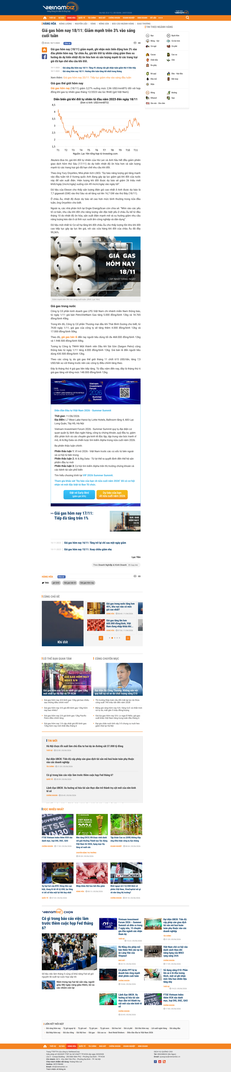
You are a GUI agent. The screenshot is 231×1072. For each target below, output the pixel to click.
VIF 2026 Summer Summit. (98, 475)
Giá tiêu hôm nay (142, 1028)
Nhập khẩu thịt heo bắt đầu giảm (90, 886)
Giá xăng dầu (175, 1028)
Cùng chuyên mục (107, 658)
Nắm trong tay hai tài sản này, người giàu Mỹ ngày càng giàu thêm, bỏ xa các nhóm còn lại (75, 984)
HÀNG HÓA (71, 18)
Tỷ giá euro (104, 1028)
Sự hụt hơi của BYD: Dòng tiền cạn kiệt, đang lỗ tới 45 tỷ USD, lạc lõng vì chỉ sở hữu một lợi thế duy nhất (57, 889)
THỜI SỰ (52, 18)
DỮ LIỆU (153, 18)
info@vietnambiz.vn (59, 1067)
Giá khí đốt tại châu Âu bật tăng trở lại (115, 605)
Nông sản (104, 23)
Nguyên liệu (81, 23)
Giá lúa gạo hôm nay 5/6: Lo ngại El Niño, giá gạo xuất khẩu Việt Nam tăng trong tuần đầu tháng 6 (117, 717)
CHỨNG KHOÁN (114, 18)
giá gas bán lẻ (69, 337)
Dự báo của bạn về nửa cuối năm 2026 (112, 494)
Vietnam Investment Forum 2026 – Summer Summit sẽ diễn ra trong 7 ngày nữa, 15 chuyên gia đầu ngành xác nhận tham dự (130, 927)
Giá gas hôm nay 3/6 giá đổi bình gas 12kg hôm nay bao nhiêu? (66, 709)
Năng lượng (65, 23)
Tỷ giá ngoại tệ (69, 1028)
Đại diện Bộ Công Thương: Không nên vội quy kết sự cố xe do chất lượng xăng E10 (116, 692)
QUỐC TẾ (81, 18)
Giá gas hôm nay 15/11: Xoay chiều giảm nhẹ (88, 549)
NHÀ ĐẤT (102, 18)
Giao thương (143, 23)
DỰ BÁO (61, 18)
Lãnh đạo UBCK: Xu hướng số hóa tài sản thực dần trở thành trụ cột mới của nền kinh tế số (91, 789)
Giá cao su (102, 1033)
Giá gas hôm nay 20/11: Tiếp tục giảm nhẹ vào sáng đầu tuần (97, 77)
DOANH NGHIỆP (129, 18)
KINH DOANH (142, 18)
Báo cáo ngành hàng (123, 23)
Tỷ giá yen (93, 1028)
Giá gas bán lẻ (70, 582)
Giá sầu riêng (68, 1033)
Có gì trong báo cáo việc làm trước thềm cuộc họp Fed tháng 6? (79, 775)
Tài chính (50, 766)
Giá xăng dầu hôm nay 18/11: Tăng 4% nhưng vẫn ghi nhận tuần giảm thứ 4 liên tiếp (99, 67)
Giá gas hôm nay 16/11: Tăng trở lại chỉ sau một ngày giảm (95, 542)
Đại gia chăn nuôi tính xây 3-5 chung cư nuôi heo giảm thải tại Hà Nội (117, 724)
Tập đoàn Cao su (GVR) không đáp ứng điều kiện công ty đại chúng (125, 839)
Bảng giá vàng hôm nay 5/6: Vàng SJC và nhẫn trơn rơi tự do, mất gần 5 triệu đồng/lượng (118, 709)
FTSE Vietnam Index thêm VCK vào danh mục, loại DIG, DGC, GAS (57, 839)
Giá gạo (92, 1033)
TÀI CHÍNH (92, 18)
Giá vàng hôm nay (53, 1028)
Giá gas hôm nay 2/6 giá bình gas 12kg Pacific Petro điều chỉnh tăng (65, 717)
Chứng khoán (51, 795)
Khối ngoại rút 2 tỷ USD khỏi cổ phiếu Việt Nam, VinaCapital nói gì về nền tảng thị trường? (125, 889)
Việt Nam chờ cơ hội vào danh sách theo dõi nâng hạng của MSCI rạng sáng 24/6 (175, 951)
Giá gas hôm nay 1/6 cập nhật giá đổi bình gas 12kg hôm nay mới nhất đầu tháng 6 (65, 724)
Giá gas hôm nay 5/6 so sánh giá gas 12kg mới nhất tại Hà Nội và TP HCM (65, 692)
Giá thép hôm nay (53, 1033)
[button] (101, 638)
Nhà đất (121, 960)
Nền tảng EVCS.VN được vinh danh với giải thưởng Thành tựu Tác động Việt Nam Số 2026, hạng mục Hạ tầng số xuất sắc (91, 842)
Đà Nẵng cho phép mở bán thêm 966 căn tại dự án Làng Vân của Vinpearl (130, 951)
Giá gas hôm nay (87, 582)
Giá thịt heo (81, 1033)
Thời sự (49, 750)
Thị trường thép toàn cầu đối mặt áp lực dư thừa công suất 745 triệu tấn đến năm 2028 (117, 701)
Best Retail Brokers (117, 1033)
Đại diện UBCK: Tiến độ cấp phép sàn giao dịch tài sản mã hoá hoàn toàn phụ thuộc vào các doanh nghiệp (90, 761)
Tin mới (52, 740)
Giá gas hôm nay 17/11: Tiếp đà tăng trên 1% (73, 516)
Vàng (93, 23)
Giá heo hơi (116, 1028)
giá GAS (56, 582)
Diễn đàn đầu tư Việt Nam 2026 (140, 1033)
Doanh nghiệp (116, 846)
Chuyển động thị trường (86, 853)
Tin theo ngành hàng (159, 27)
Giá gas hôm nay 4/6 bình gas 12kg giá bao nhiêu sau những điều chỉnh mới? (66, 701)
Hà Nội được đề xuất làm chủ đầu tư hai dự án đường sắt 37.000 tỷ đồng (84, 746)
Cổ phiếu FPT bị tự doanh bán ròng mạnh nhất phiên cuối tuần (129, 973)
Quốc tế (49, 779)
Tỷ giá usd (82, 1028)
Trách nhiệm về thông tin (56, 1069)
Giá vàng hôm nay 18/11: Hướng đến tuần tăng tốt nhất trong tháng (92, 71)
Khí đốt (63, 642)
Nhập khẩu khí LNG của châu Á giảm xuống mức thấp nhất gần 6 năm (116, 623)
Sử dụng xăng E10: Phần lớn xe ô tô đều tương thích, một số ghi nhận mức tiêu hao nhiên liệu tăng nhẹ (175, 976)
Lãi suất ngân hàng (159, 1028)
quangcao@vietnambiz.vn (170, 1057)
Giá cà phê (128, 1028)
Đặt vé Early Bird (79, 494)
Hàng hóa (49, 23)
